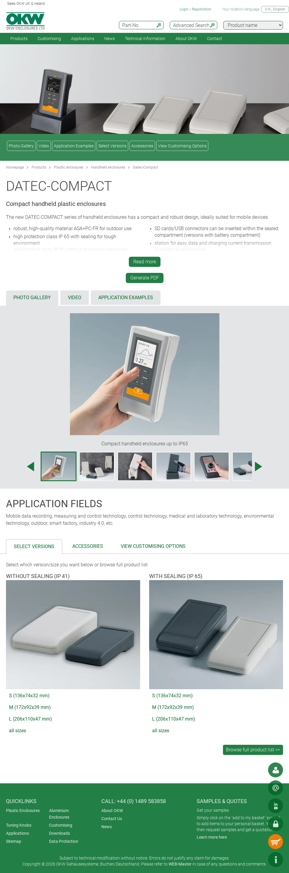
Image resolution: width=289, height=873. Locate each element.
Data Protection (63, 841)
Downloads (59, 833)
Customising (49, 38)
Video (44, 145)
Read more (144, 262)
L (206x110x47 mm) (30, 719)
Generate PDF (144, 278)
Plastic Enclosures (23, 810)
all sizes (17, 730)
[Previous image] (30, 466)
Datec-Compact (145, 167)
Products (18, 38)
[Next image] (258, 466)
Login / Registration (195, 9)
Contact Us (111, 818)
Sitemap (13, 841)
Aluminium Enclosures (59, 814)
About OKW (112, 810)
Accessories (142, 145)
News (109, 38)
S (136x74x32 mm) (29, 695)
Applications (82, 38)
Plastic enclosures (68, 167)
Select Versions (112, 145)
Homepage (15, 167)
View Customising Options (182, 145)
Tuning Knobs (18, 825)
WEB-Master (180, 864)
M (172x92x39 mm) (30, 707)
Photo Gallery (21, 145)
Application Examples (74, 145)
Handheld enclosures (108, 167)
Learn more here (212, 837)
